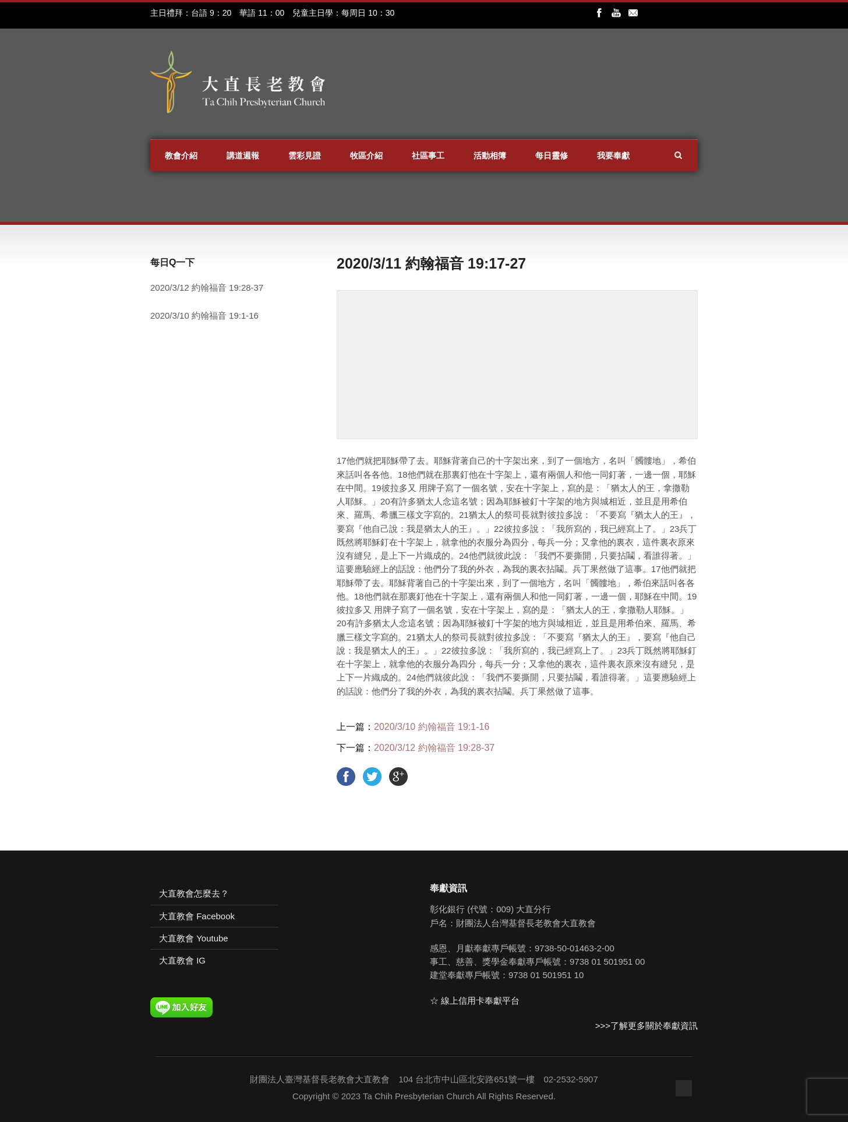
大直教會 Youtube (193, 938)
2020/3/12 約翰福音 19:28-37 (434, 748)
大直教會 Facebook (197, 916)
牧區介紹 (366, 155)
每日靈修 (551, 155)
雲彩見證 (304, 155)
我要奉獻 (613, 155)
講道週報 (243, 155)
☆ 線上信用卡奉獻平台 (475, 1000)
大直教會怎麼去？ (194, 893)
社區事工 (428, 155)
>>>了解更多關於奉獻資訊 (646, 1026)
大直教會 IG (182, 960)
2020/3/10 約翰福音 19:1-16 (431, 727)
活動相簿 (490, 155)
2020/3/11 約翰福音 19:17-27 (431, 263)
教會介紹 (181, 155)
